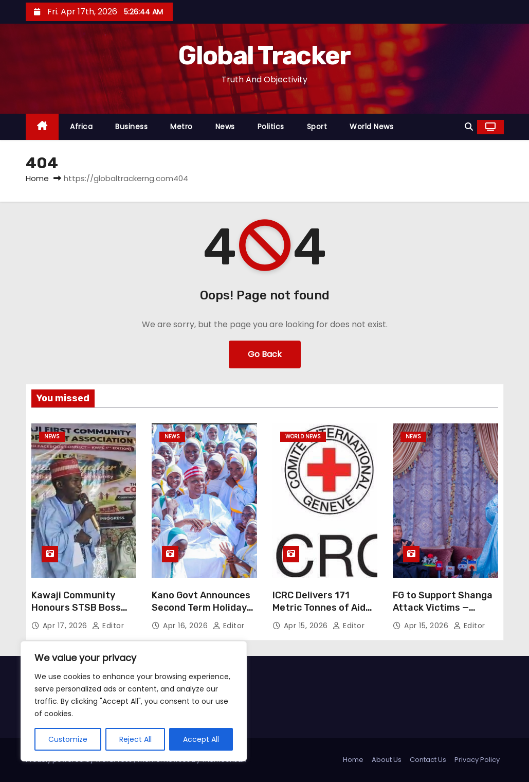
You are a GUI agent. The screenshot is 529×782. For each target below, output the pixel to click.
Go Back (265, 354)
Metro (181, 126)
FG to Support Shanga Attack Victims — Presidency (442, 608)
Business (131, 126)
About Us (387, 760)
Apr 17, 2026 (66, 625)
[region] (134, 701)
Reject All (135, 739)
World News (371, 126)
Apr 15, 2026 (307, 625)
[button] (469, 127)
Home (37, 178)
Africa (81, 126)
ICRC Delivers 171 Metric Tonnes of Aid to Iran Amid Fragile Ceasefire (319, 614)
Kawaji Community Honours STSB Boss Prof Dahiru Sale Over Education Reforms (80, 614)
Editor (108, 625)
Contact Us (428, 760)
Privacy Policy (477, 760)
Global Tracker (264, 55)
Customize (67, 739)
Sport (317, 126)
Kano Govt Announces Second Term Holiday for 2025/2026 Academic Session (201, 614)
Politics (271, 126)
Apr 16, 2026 (186, 625)
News (225, 126)
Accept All (201, 739)
